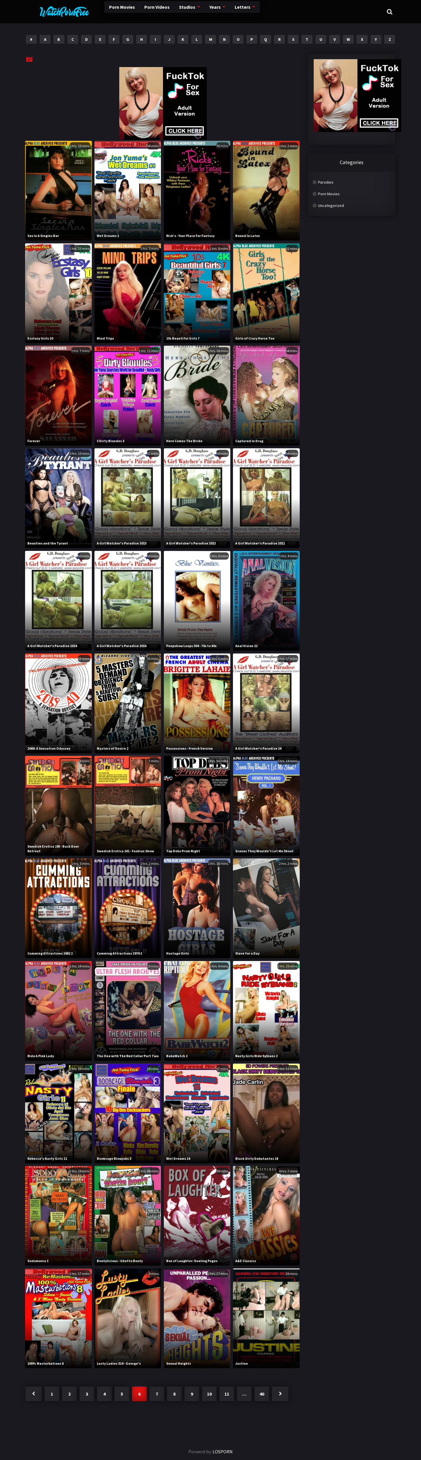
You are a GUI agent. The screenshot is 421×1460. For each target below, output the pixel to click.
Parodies (326, 182)
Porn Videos (136, 11)
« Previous (33, 1394)
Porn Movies (99, 11)
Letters (224, 11)
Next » (280, 1394)
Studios (167, 11)
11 (226, 1394)
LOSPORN (223, 1451)
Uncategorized (331, 205)
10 (209, 1394)
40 (261, 1394)
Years (196, 11)
